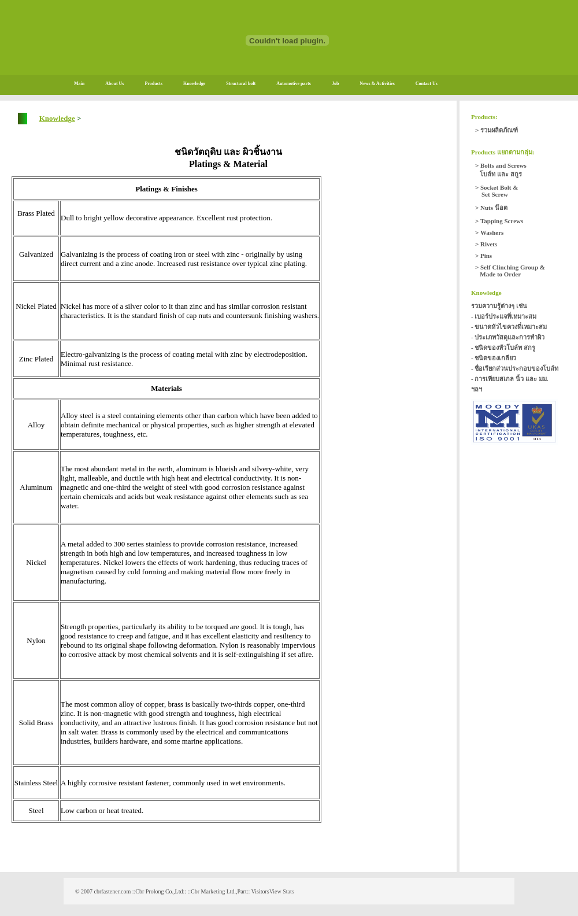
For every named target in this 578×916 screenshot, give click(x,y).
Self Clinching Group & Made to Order (510, 271)
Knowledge (194, 83)
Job (335, 83)
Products (153, 83)
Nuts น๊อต (493, 207)
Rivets (488, 244)
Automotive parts (293, 83)
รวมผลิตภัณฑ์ (499, 130)
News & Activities (377, 83)
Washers (491, 232)
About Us (114, 83)
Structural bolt (240, 83)
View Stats (281, 891)
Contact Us (427, 83)
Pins (486, 255)
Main (79, 83)
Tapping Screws (501, 220)
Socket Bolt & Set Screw (496, 191)
